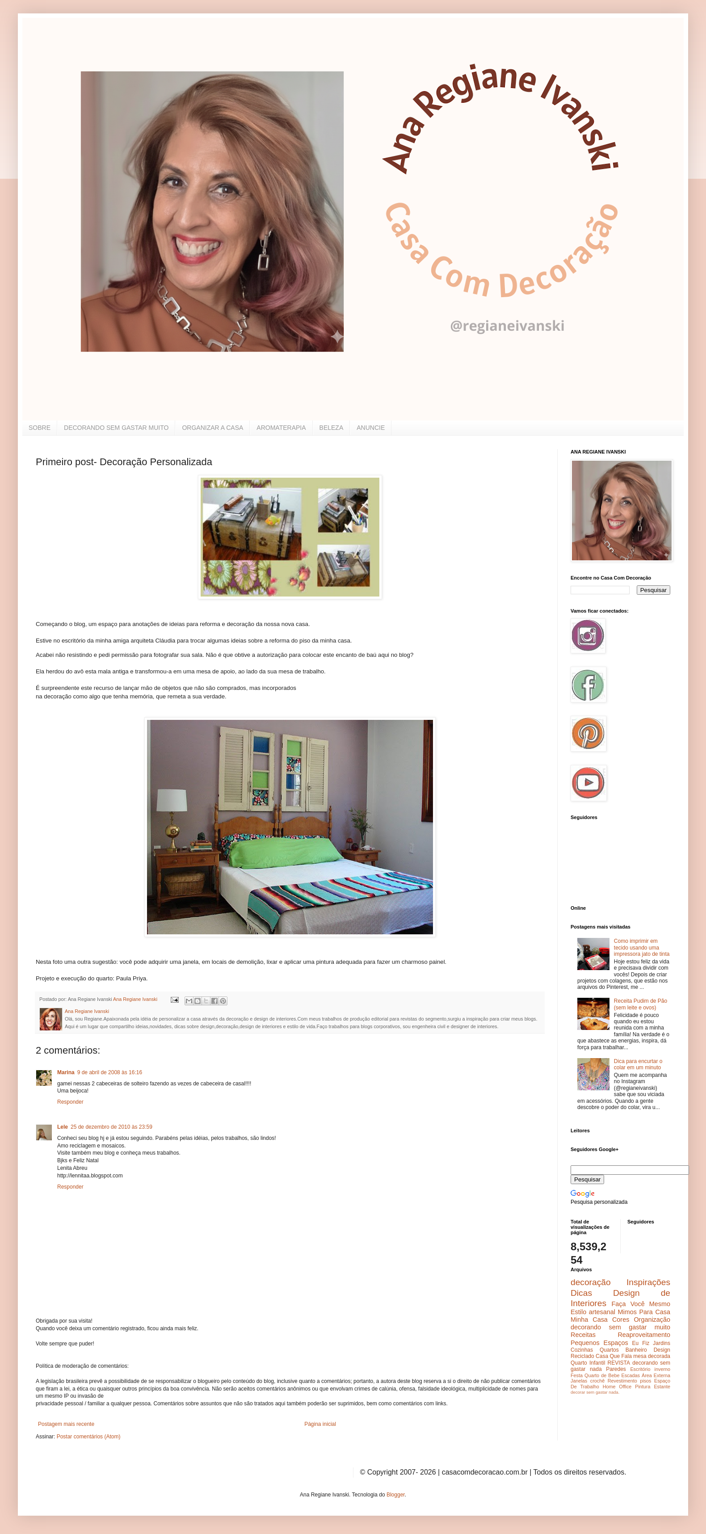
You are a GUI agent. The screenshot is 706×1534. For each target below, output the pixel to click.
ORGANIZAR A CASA (212, 427)
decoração (591, 1282)
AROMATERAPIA (281, 427)
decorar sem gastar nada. (595, 1392)
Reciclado (582, 1356)
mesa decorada (651, 1356)
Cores (620, 1319)
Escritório (640, 1369)
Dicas (581, 1293)
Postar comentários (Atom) (89, 1436)
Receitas (583, 1334)
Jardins (661, 1343)
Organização (652, 1319)
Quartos (609, 1350)
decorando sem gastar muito (620, 1327)
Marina (66, 1072)
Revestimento (622, 1380)
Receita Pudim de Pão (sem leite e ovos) (640, 1004)
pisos (645, 1380)
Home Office (617, 1386)
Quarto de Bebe (601, 1375)
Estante (662, 1386)
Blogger (396, 1495)
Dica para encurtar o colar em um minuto (638, 1064)
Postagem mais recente (66, 1424)
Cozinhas (582, 1350)
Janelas (579, 1380)
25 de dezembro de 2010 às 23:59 (111, 1127)
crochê (597, 1380)
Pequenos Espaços (599, 1342)
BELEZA (331, 427)
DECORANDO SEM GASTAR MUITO (116, 427)
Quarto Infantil (588, 1363)
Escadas (630, 1375)
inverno (662, 1369)
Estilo (578, 1311)
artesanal (602, 1311)
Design (662, 1350)
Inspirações (648, 1282)
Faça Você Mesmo (640, 1303)
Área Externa (656, 1375)
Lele (62, 1127)
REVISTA (619, 1363)
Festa (577, 1375)
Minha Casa (589, 1319)
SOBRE (39, 427)
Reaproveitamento (644, 1334)
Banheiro (636, 1350)
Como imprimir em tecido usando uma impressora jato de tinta (642, 947)
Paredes (616, 1369)
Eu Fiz (640, 1343)
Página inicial (320, 1424)
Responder (70, 1102)
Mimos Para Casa (644, 1311)
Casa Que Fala (614, 1356)
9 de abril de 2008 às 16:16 (109, 1072)
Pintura (642, 1386)
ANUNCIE (371, 427)
